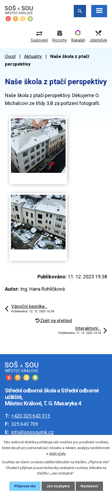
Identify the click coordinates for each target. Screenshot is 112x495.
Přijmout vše (25, 486)
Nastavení (89, 486)
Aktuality (33, 56)
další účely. (57, 454)
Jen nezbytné (58, 486)
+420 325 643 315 (30, 416)
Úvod (10, 56)
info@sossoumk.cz (32, 432)
